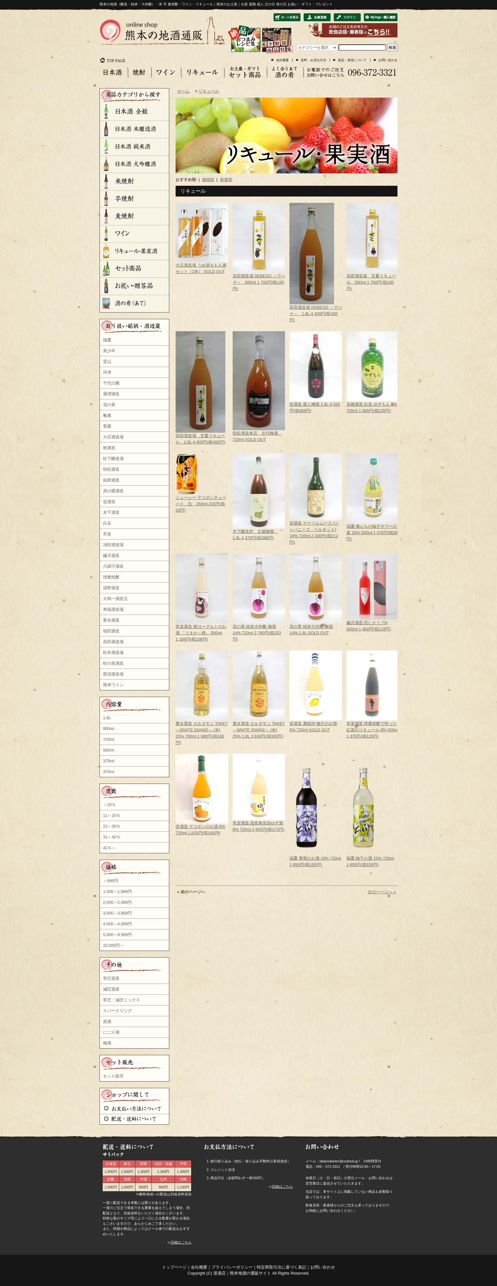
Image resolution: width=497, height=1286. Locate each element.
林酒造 (109, 447)
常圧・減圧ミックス (121, 1000)
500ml (108, 750)
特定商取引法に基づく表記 (281, 1267)
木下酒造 (111, 512)
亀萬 (107, 415)
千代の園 (111, 383)
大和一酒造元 (115, 598)
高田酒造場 (113, 641)
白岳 (107, 523)
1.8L (107, 717)
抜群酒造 (111, 480)
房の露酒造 (113, 490)
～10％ (109, 804)
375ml (108, 761)
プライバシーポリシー (232, 1267)
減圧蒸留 (111, 989)
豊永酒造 (111, 620)
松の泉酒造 (113, 663)
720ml (108, 739)
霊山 (107, 361)
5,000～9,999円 (117, 934)
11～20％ (111, 815)
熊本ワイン (113, 684)
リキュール (208, 91)
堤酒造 (109, 501)
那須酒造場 (113, 674)
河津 (107, 372)
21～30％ (111, 826)
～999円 (110, 880)
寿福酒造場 (113, 609)
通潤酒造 (111, 393)
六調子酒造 (113, 566)
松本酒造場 (113, 652)
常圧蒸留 (111, 978)
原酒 (107, 1021)
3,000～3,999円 (117, 913)
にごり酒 (111, 1032)
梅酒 (107, 1043)
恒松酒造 (111, 469)
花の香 (109, 404)
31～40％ (111, 837)
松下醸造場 (113, 458)
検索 (392, 47)
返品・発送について (352, 60)
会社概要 (282, 60)
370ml (108, 771)
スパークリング (117, 1010)
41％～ (109, 847)
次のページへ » (382, 891)
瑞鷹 (107, 340)
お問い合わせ (387, 60)
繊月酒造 (111, 555)
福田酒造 (111, 631)
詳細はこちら (181, 1242)
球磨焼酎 (111, 577)
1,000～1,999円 (117, 891)
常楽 (107, 534)
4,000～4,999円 (117, 923)
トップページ (174, 1267)
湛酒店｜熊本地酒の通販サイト (242, 1273)
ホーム (183, 91)
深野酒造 (111, 587)
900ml (108, 728)
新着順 (226, 179)
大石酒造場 (113, 437)
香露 (107, 426)
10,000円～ (113, 945)
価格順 (208, 179)
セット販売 (113, 1076)
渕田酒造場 (113, 544)
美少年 (109, 350)
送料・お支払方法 (313, 60)
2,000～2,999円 (117, 902)
